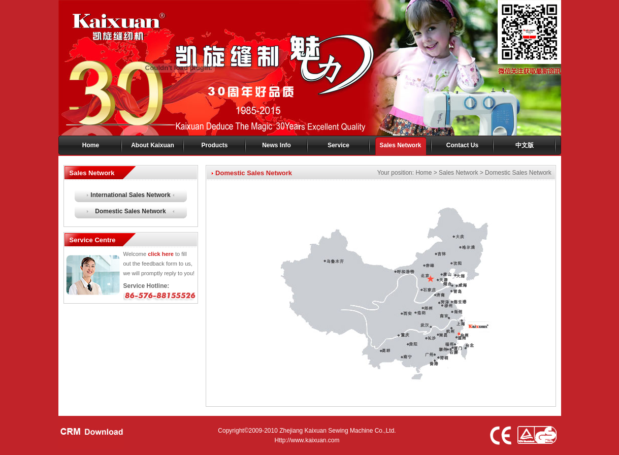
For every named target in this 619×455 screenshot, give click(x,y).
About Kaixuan (152, 145)
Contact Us (462, 145)
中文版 (524, 145)
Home (90, 145)
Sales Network (400, 145)
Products (214, 145)
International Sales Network (130, 195)
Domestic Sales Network (130, 211)
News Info (276, 145)
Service (338, 145)
